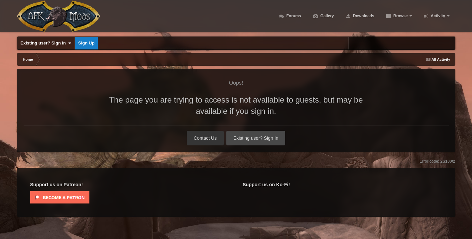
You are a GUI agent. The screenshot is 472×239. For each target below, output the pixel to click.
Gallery (326, 16)
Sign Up (86, 42)
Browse (400, 16)
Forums (293, 16)
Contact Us (205, 138)
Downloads (363, 16)
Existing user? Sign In (46, 43)
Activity (438, 16)
